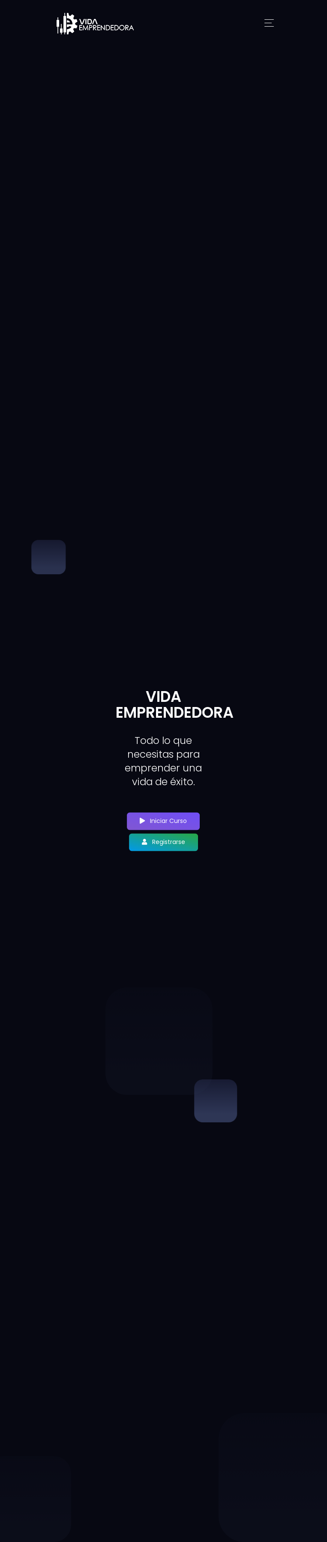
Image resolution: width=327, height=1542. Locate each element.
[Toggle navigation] (269, 24)
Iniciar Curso (163, 821)
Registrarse (163, 842)
